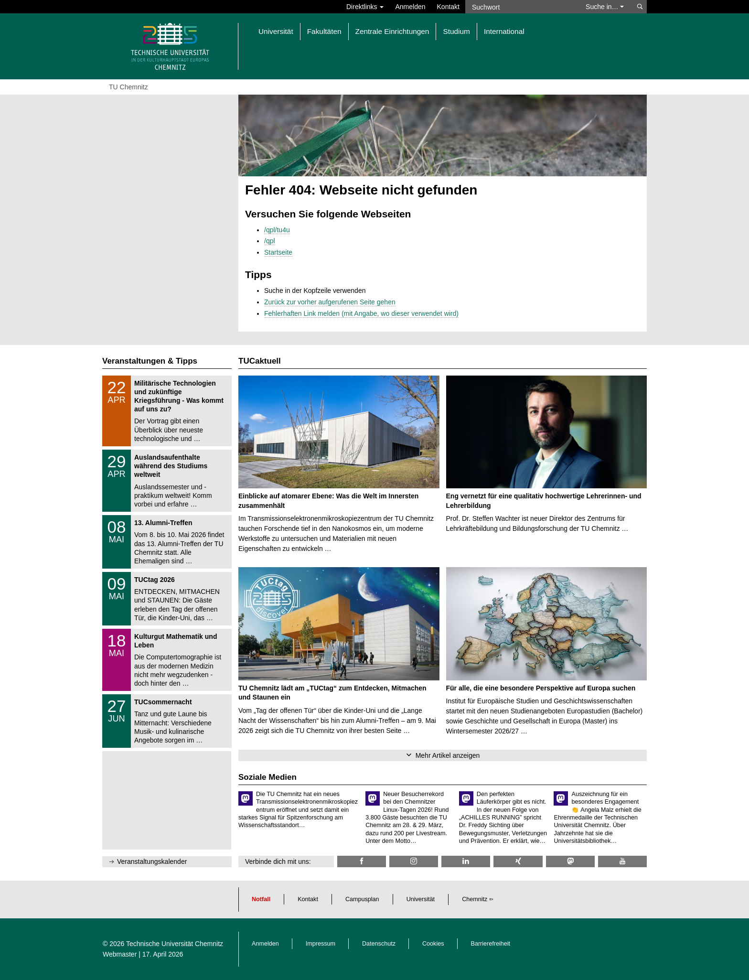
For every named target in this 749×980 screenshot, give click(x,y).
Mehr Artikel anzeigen (448, 755)
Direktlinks (365, 7)
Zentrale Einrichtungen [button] (392, 31)
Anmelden (410, 7)
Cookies (433, 943)
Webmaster (120, 954)
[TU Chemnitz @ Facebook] (361, 861)
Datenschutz (379, 943)
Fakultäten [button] (324, 31)
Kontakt (448, 7)
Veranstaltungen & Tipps (149, 361)
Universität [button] (275, 31)
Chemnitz (474, 899)
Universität (421, 899)
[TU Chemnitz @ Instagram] (413, 861)
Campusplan (362, 899)
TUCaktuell (259, 361)
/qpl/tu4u (277, 230)
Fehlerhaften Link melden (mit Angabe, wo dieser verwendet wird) (361, 313)
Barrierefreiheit (491, 943)
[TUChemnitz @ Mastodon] (570, 861)
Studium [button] (456, 31)
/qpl (269, 241)
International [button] (504, 31)
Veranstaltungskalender (152, 861)
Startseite (278, 252)
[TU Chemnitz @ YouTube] (622, 861)
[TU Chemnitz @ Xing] (517, 861)
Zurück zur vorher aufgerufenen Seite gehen (330, 302)
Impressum (320, 943)
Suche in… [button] (605, 7)
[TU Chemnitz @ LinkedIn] (465, 861)
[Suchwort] (520, 6)
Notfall (261, 899)
